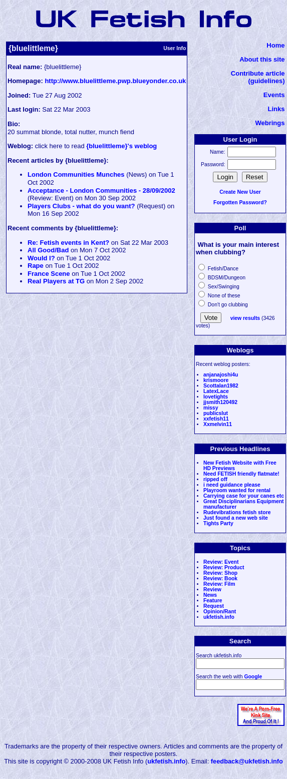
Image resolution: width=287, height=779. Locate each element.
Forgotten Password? (240, 202)
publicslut (215, 413)
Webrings (269, 123)
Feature (212, 600)
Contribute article (258, 73)
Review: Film (219, 584)
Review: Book (220, 578)
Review (212, 589)
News (210, 595)
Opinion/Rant (219, 611)
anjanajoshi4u (220, 374)
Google (253, 676)
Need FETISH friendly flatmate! (241, 474)
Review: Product (223, 567)
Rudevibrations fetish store (237, 512)
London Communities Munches (76, 174)
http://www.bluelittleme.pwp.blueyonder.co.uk (115, 81)
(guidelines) (266, 81)
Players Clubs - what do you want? (81, 206)
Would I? (41, 258)
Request (213, 606)
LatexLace (216, 391)
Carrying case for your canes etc (243, 496)
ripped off (215, 479)
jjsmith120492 (220, 402)
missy (210, 408)
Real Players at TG (56, 281)
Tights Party (218, 523)
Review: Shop (220, 573)
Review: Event (220, 562)
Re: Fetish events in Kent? (68, 242)
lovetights (215, 397)
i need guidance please (231, 485)
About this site (261, 59)
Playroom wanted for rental (236, 490)
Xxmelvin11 (217, 424)
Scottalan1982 (220, 385)
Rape (36, 265)
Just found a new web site (235, 518)
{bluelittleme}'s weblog (121, 146)
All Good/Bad (48, 250)
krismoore (215, 380)
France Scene (49, 273)
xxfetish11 (216, 419)
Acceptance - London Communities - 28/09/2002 (101, 190)
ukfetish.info (218, 617)
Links (276, 109)
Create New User (240, 192)
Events (274, 95)
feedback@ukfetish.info (247, 761)
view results (245, 318)
